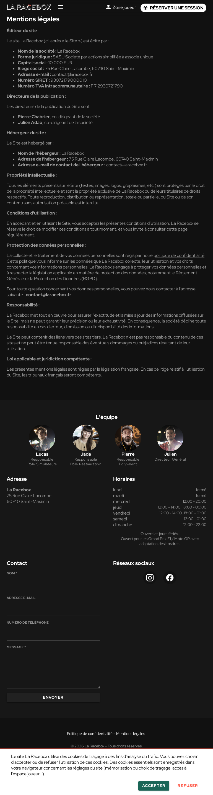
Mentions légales (130, 733)
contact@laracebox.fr (126, 165)
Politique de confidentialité (90, 733)
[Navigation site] (61, 8)
